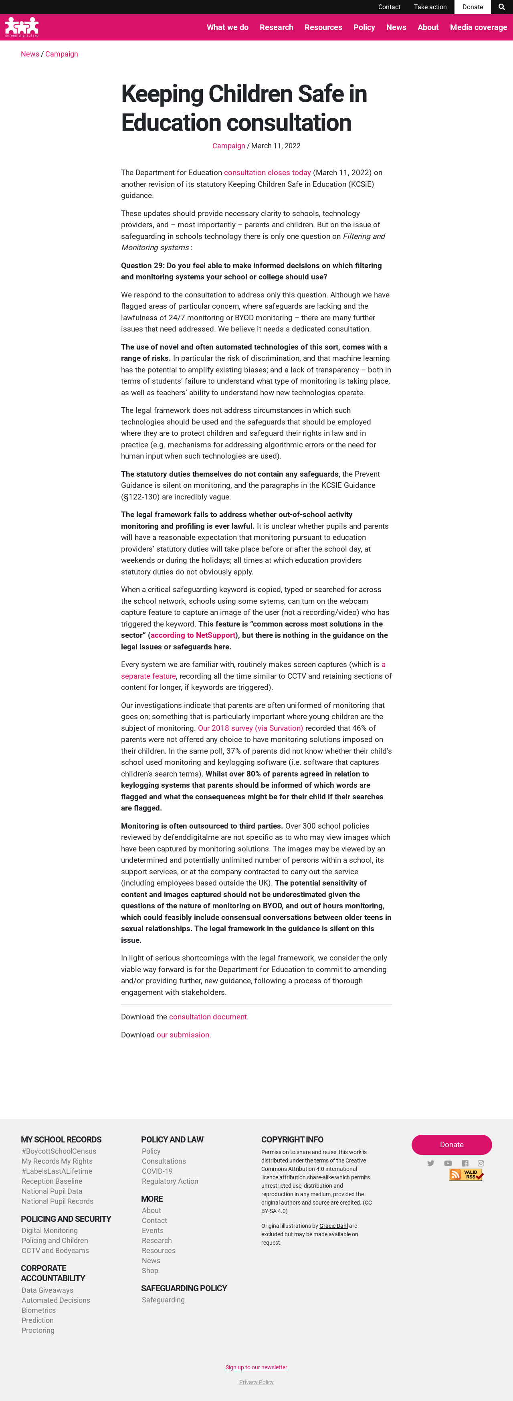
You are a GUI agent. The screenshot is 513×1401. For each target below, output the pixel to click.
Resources (323, 27)
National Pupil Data (52, 1191)
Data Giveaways (47, 1290)
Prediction (38, 1320)
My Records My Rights (57, 1161)
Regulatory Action (170, 1181)
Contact (389, 7)
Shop (150, 1270)
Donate (473, 7)
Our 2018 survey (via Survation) (250, 728)
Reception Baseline (52, 1181)
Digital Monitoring (50, 1230)
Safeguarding (163, 1300)
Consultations (164, 1161)
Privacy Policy (256, 1382)
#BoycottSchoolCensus (59, 1151)
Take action (430, 7)
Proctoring (38, 1330)
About (428, 27)
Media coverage (478, 27)
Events (153, 1230)
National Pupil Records (57, 1201)
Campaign (61, 54)
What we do (227, 27)
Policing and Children (55, 1240)
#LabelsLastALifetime (57, 1171)
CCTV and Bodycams (55, 1250)
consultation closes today (267, 172)
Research (276, 27)
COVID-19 (157, 1171)
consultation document (208, 1016)
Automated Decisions (56, 1300)
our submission (183, 1034)
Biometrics (39, 1310)
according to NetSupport (193, 635)
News (396, 27)
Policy (364, 27)
